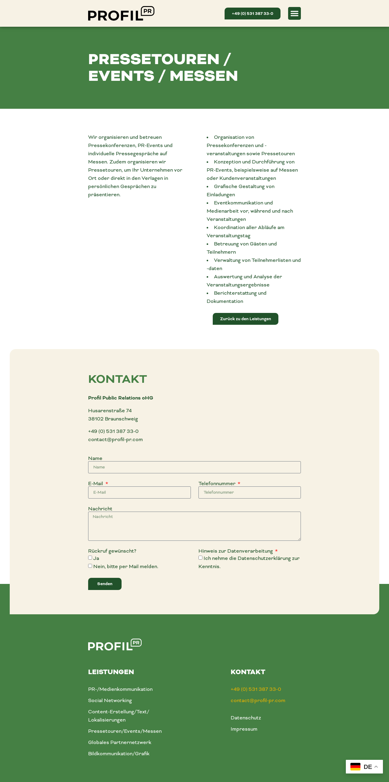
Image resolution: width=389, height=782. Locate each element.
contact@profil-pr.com (115, 439)
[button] (294, 13)
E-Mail (96, 483)
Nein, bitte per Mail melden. (125, 566)
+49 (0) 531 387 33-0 (113, 431)
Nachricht (100, 509)
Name (95, 458)
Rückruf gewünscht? (112, 551)
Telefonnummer (217, 483)
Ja (96, 558)
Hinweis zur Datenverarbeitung (236, 551)
